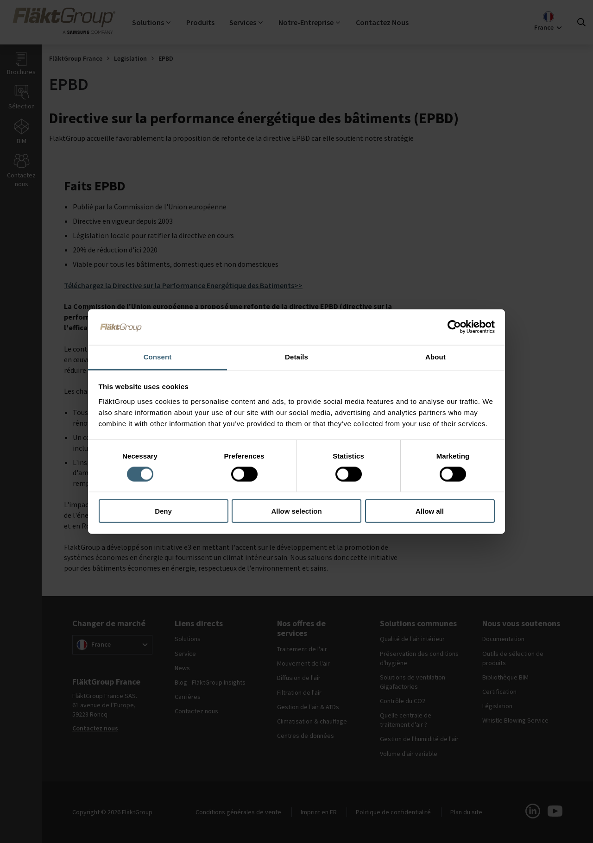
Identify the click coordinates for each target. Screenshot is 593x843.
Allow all (430, 511)
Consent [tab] (158, 357)
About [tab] (435, 357)
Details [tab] (296, 357)
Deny (163, 511)
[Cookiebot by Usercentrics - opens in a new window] (454, 327)
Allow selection (296, 511)
